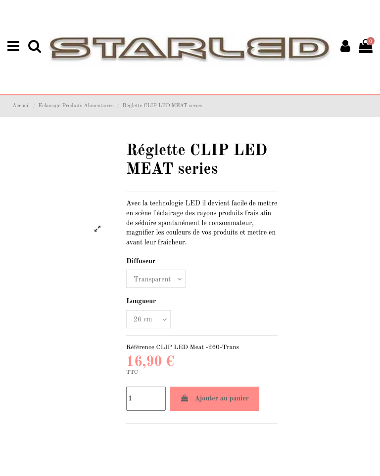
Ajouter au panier (214, 398)
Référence (140, 347)
